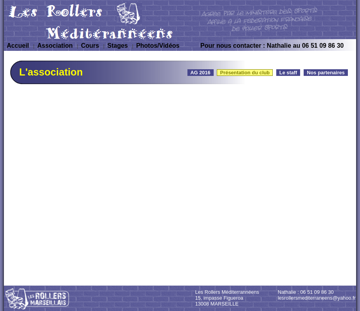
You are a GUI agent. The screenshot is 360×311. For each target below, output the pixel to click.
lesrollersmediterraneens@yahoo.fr (317, 298)
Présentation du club (244, 73)
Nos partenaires (325, 73)
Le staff (288, 73)
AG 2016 (200, 73)
